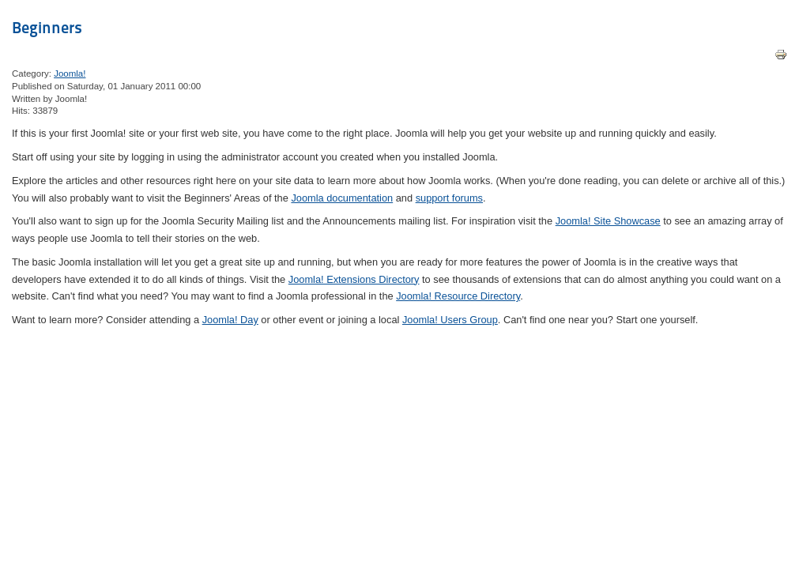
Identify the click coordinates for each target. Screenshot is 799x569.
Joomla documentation (342, 198)
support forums (449, 198)
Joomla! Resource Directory (458, 296)
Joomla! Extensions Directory (354, 279)
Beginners (47, 27)
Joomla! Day (230, 320)
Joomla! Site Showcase (608, 221)
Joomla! (69, 73)
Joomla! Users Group (450, 320)
